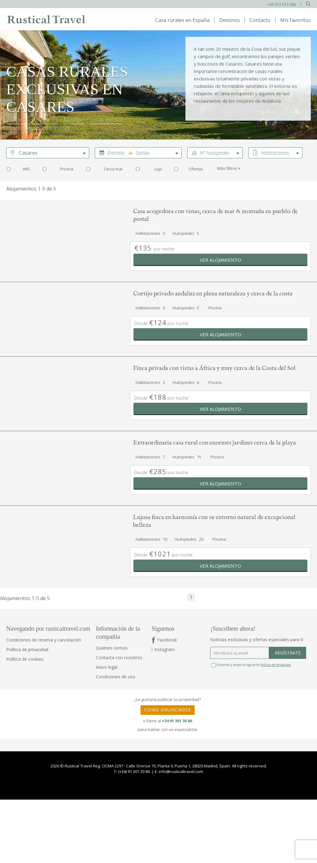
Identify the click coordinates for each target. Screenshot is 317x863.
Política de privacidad (27, 649)
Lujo (158, 169)
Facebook (167, 640)
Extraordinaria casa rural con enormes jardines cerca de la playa (214, 443)
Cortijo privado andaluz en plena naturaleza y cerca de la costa (213, 294)
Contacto (260, 20)
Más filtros (227, 168)
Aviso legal (106, 667)
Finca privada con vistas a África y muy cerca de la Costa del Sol (214, 368)
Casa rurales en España (182, 20)
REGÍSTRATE (288, 653)
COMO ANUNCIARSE (167, 710)
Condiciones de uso (115, 677)
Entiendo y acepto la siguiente (251, 665)
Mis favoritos (295, 20)
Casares (28, 152)
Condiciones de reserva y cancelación (43, 640)
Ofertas (196, 169)
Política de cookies (25, 659)
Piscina (66, 169)
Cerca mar (113, 169)
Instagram (163, 649)
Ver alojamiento (220, 260)
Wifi (26, 169)
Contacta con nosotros (119, 657)
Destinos (229, 20)
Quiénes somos (112, 648)
